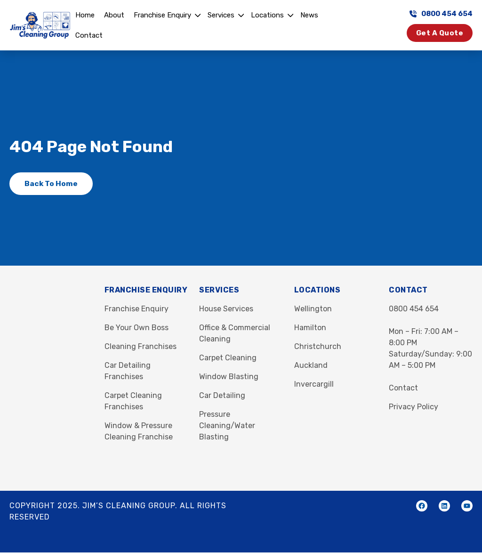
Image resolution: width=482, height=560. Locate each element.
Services (221, 15)
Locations (267, 15)
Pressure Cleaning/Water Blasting (227, 425)
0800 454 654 (441, 13)
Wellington (313, 308)
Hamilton (310, 327)
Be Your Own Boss (136, 327)
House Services (226, 308)
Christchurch (317, 346)
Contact (89, 35)
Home (85, 15)
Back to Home (51, 183)
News (309, 15)
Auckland (311, 365)
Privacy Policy (413, 406)
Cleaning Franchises (140, 346)
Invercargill (314, 384)
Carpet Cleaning (228, 357)
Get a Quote (440, 33)
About (114, 15)
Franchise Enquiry (162, 15)
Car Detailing (222, 395)
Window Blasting (228, 376)
